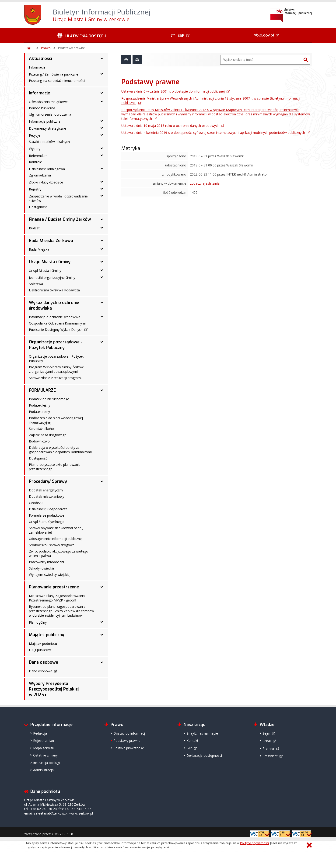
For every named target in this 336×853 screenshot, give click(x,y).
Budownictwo (39, 441)
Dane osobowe (43, 662)
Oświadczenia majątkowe (48, 102)
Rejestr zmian (43, 740)
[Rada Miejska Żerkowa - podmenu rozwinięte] (101, 240)
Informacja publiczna (44, 121)
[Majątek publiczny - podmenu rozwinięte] (101, 635)
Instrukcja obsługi (46, 762)
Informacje (37, 67)
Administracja (43, 770)
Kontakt (192, 740)
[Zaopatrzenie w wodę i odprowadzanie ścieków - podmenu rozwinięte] (101, 196)
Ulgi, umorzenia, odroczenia (50, 114)
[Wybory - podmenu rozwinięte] (101, 148)
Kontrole (35, 162)
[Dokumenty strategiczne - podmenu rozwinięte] (101, 128)
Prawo (46, 48)
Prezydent (270, 756)
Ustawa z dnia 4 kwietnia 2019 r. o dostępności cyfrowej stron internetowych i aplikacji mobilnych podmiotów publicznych (213, 132)
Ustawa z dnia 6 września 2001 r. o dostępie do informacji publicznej (173, 91)
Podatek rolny (39, 411)
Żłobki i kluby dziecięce (46, 182)
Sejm (266, 733)
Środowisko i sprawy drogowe (51, 545)
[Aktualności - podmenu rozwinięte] (101, 58)
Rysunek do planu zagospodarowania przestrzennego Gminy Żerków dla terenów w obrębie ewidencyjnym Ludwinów (61, 611)
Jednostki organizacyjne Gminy (52, 277)
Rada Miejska (39, 249)
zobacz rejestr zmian (205, 183)
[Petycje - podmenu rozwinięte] (101, 135)
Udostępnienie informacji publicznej (56, 538)
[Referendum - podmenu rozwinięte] (101, 155)
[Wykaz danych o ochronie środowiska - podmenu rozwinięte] (101, 302)
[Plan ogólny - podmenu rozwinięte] (101, 622)
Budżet (34, 228)
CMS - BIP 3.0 (62, 834)
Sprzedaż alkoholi (42, 428)
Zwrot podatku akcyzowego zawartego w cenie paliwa (58, 553)
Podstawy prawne (71, 48)
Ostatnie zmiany (45, 755)
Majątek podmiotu (43, 643)
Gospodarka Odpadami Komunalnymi (57, 323)
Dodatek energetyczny (46, 490)
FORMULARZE (42, 390)
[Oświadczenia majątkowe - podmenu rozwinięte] (101, 101)
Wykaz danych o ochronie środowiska (54, 305)
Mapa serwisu (43, 748)
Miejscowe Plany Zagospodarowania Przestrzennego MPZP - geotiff (57, 598)
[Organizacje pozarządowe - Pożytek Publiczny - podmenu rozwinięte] (101, 342)
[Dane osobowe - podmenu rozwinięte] (101, 662)
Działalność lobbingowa (47, 169)
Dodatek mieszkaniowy (46, 496)
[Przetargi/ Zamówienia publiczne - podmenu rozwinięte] (101, 74)
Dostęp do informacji (129, 733)
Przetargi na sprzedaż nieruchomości (57, 80)
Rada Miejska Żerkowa (51, 240)
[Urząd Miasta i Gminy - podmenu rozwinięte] (101, 262)
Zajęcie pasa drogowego (47, 435)
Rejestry (35, 189)
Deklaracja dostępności (204, 755)
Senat (266, 741)
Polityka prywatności (128, 748)
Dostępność (38, 207)
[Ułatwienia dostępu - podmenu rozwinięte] (81, 35)
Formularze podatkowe (46, 515)
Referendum (38, 155)
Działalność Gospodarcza (48, 509)
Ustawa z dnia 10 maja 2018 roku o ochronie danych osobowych (170, 125)
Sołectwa (36, 284)
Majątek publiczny (46, 635)
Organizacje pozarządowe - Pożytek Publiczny (55, 344)
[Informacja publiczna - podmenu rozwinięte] (101, 121)
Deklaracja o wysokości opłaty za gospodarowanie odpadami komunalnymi (60, 449)
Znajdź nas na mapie (202, 733)
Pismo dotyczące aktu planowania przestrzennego (54, 466)
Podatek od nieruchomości (49, 399)
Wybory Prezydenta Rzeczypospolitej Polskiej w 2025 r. (54, 689)
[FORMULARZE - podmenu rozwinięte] (101, 390)
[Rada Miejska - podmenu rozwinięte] (101, 249)
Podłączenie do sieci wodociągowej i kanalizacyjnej (56, 420)
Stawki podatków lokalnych (49, 141)
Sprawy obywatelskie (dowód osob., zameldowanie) (56, 530)
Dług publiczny (40, 650)
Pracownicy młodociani (46, 562)
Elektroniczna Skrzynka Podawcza (54, 290)
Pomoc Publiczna (42, 108)
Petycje (34, 135)
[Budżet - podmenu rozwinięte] (101, 227)
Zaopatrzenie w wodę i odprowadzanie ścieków (58, 198)
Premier (268, 748)
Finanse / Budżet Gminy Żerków (60, 219)
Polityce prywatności (254, 843)
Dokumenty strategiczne (47, 128)
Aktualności (40, 58)
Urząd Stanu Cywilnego (46, 521)
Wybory (34, 148)
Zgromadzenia (40, 175)
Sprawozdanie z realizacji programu (56, 378)
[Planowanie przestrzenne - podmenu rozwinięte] (101, 587)
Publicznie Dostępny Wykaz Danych (56, 329)
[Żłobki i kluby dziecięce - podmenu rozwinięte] (101, 182)
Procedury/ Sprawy (48, 481)
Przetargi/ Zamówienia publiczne (53, 74)
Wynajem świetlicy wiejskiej (49, 574)
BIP (189, 748)
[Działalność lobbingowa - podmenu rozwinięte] (101, 168)
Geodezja (36, 503)
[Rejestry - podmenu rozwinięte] (101, 189)
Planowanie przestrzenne (54, 587)
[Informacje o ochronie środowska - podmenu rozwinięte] (101, 316)
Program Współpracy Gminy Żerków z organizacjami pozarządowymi (56, 369)
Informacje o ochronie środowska (54, 317)
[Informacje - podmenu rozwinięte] (101, 93)
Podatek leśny (39, 405)
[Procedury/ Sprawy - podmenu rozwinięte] (101, 481)
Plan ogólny (38, 622)
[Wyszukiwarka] (261, 59)
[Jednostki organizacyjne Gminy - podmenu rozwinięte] (101, 277)
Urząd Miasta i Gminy (49, 262)
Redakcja (40, 733)
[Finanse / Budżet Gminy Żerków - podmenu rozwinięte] (101, 219)
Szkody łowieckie (42, 568)
